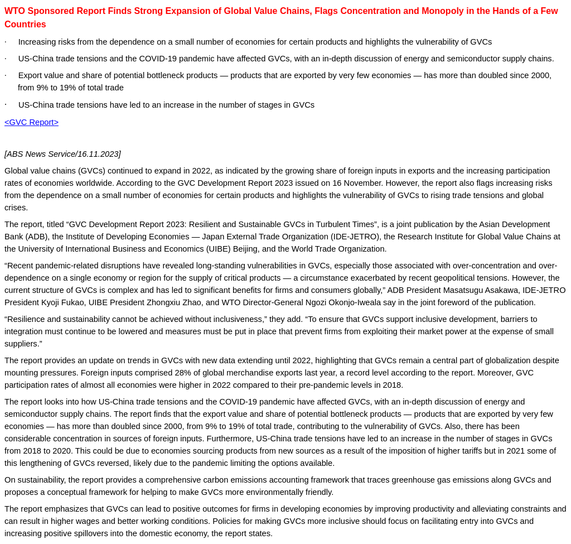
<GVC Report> (31, 122)
